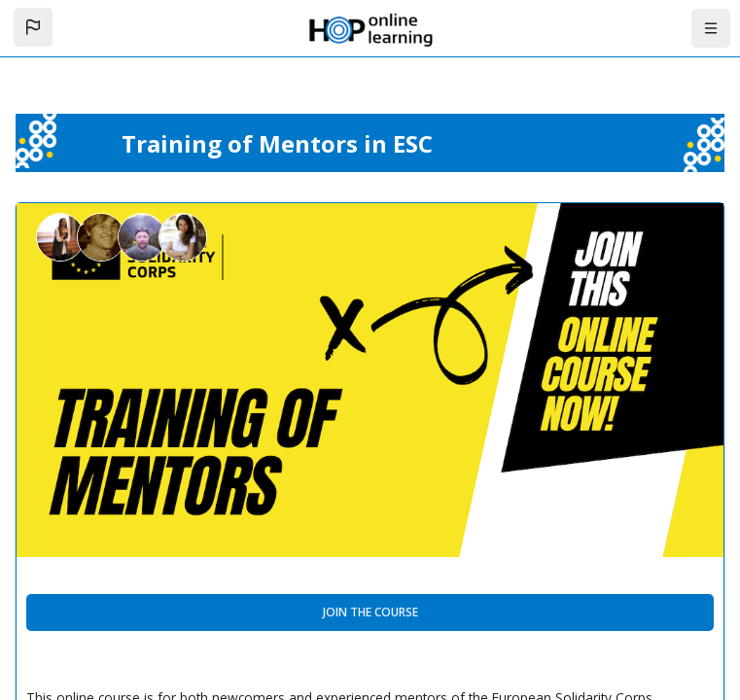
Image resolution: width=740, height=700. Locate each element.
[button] (33, 27)
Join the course (370, 612)
